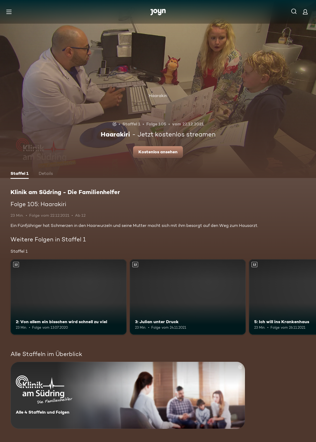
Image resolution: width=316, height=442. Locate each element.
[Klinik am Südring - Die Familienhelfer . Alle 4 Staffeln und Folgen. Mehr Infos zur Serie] (128, 395)
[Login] (305, 11)
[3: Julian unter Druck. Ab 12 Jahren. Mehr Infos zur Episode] (188, 297)
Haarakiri (158, 95)
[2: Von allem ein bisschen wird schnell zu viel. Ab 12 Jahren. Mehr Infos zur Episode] (69, 297)
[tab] (19, 174)
